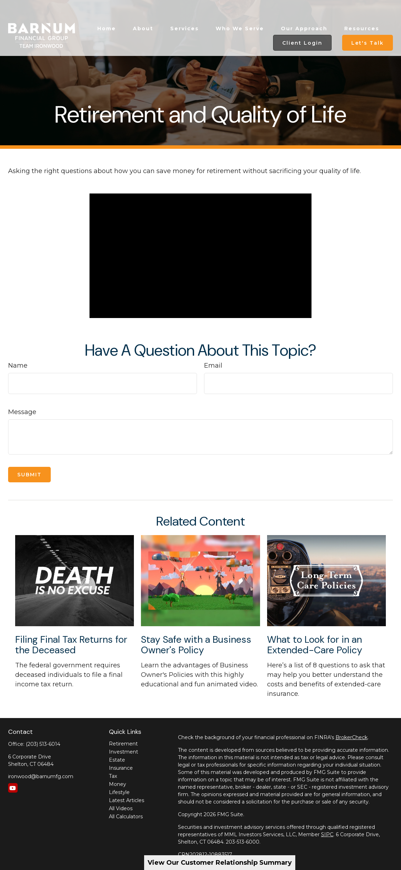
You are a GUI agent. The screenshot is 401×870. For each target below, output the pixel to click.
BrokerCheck (351, 737)
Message (22, 412)
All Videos (120, 808)
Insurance (121, 768)
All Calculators (126, 816)
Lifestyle (119, 792)
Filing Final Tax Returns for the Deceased (71, 644)
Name (17, 365)
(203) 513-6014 (43, 744)
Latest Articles (126, 800)
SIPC (327, 834)
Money (117, 784)
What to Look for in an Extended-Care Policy (314, 644)
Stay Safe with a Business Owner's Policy (196, 644)
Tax (113, 776)
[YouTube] (13, 788)
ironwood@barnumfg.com (40, 776)
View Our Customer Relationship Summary (220, 862)
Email (213, 365)
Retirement (123, 744)
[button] (106, 11)
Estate (117, 760)
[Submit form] (29, 474)
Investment (123, 752)
